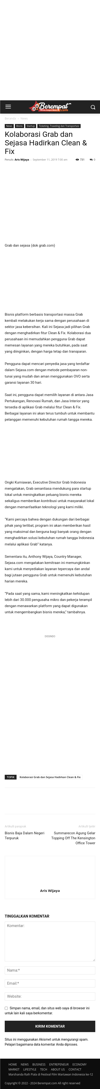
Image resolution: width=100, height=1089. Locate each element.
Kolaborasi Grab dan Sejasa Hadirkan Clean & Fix (50, 777)
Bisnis (19, 126)
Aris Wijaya (22, 159)
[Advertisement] (50, 50)
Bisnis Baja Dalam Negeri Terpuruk (24, 835)
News (24, 118)
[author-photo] (50, 884)
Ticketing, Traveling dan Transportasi (59, 126)
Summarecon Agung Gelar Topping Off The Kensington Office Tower (73, 838)
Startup (31, 126)
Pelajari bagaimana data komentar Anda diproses (41, 1044)
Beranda (10, 118)
